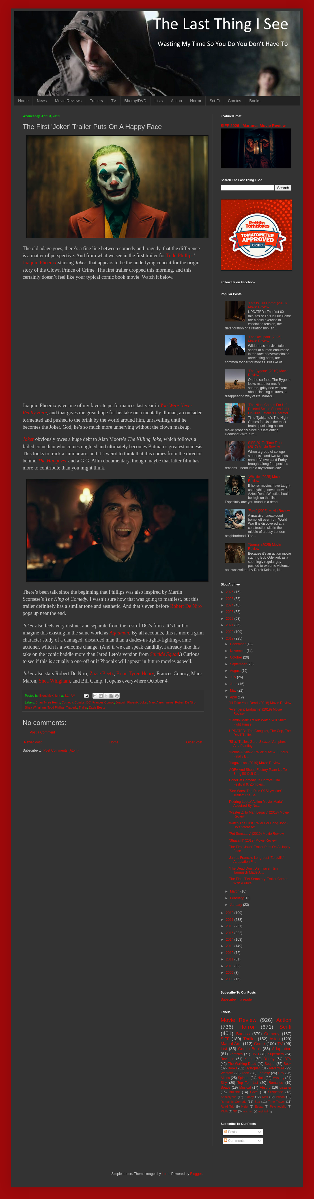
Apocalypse (228, 1097)
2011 (230, 959)
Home (23, 100)
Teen (245, 1073)
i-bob (165, 1174)
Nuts (260, 1078)
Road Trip (228, 1106)
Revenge (227, 1059)
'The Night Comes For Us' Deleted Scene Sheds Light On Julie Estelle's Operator (268, 409)
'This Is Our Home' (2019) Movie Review (267, 305)
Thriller (249, 1039)
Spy (281, 1073)
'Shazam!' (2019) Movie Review (253, 840)
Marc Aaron (157, 702)
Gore (254, 1092)
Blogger (196, 1174)
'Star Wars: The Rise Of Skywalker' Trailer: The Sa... (255, 793)
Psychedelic (278, 1106)
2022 (230, 619)
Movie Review (239, 1020)
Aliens (225, 1078)
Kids (265, 1097)
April (234, 697)
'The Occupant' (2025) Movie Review (264, 339)
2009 (230, 973)
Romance (275, 1083)
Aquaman (119, 633)
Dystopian (253, 1068)
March (235, 891)
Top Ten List (247, 1083)
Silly (224, 1083)
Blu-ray (269, 1059)
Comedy (67, 702)
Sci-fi (285, 1027)
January (236, 905)
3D (235, 1111)
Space (225, 1087)
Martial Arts (231, 1043)
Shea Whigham (54, 681)
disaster (285, 1087)
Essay (259, 1106)
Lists (158, 100)
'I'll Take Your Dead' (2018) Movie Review (260, 703)
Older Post (194, 742)
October (236, 657)
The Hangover (52, 461)
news (169, 702)
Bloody (249, 1097)
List (224, 1048)
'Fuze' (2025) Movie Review (269, 511)
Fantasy (264, 1073)
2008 (230, 979)
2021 (230, 625)
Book (287, 1064)
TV (113, 100)
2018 (230, 913)
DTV (288, 1059)
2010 (230, 966)
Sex (257, 1101)
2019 (230, 638)
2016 (230, 926)
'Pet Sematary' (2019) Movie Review (256, 834)
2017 (230, 920)
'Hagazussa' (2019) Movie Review (254, 763)
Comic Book (249, 1048)
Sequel (269, 1064)
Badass (243, 1033)
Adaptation (281, 1048)
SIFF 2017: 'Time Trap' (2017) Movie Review (265, 445)
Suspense (275, 1092)
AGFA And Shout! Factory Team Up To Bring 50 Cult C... (258, 772)
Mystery (278, 1078)
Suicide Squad (164, 654)
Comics (234, 100)
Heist (244, 1106)
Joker (28, 439)
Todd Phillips (179, 255)
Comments (234, 1141)
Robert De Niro (186, 606)
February (237, 898)
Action (176, 100)
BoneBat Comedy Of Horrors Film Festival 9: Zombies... (254, 782)
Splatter (244, 1078)
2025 (230, 599)
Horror (195, 100)
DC (88, 702)
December (238, 644)
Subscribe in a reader (237, 999)
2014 (230, 939)
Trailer (83, 707)
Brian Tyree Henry (135, 673)
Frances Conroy (103, 702)
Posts (230, 1132)
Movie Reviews (68, 100)
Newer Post (33, 742)
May (233, 690)
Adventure (276, 1068)
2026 (230, 592)
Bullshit (234, 1092)
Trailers (96, 100)
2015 (230, 933)
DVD (255, 1054)
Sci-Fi (215, 100)
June (234, 684)
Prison (280, 1097)
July (233, 677)
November (238, 651)
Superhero (276, 1054)
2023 (230, 612)
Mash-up (247, 1111)
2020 (230, 632)
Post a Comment (42, 732)
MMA (224, 1111)
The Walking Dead (242, 1064)
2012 (230, 953)
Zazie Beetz (101, 673)
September (239, 664)
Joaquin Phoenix (40, 262)
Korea (248, 1059)
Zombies (236, 1054)
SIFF (225, 1039)
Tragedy (71, 707)
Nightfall (263, 1111)
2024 (230, 605)
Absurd (265, 1087)
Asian (275, 1039)
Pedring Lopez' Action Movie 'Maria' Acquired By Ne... (256, 804)
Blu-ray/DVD (135, 100)
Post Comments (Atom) (61, 750)
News (42, 100)
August (236, 671)
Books (254, 100)
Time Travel (276, 1101)
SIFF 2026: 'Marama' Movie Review (253, 125)
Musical (245, 1087)
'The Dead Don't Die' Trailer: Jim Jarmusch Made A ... (253, 870)
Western (227, 1073)
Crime (259, 1043)
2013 (230, 946)
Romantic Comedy (233, 1101)
